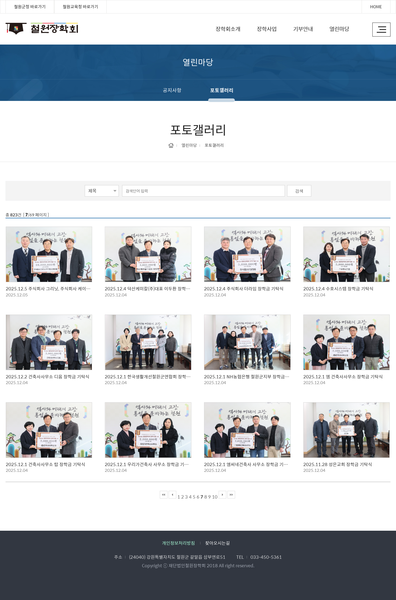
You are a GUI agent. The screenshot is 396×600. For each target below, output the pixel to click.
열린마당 (339, 29)
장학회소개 (228, 29)
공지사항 (172, 90)
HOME (376, 7)
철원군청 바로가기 (30, 7)
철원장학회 (8, 26)
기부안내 (303, 29)
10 (215, 496)
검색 (299, 191)
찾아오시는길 (217, 543)
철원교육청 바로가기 (80, 7)
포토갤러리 (221, 90)
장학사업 (267, 29)
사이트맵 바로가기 (381, 29)
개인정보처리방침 (178, 543)
